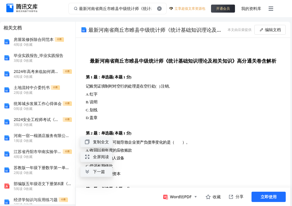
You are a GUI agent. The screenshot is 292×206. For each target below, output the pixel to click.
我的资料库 (251, 8)
